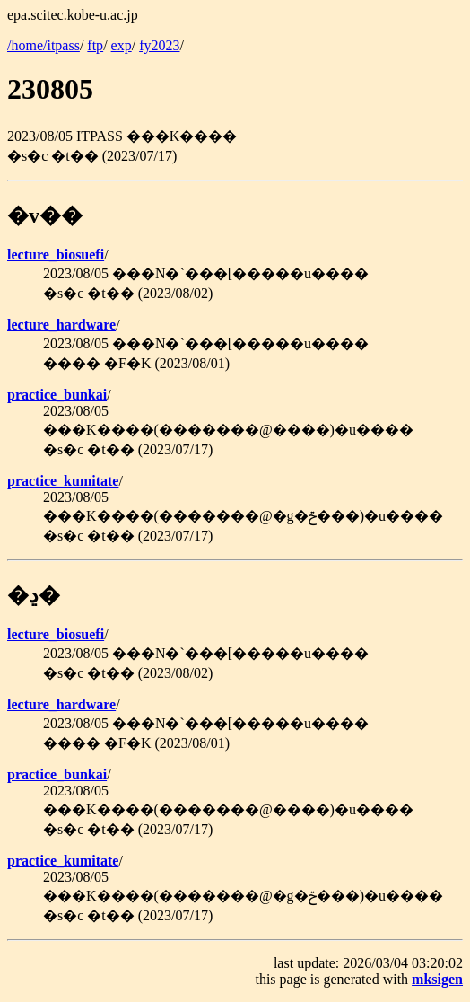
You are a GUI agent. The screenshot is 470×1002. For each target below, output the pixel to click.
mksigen (437, 979)
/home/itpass (43, 45)
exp (121, 45)
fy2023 (159, 45)
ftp (95, 45)
